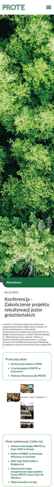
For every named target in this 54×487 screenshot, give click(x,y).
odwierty (17, 397)
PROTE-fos (43, 331)
